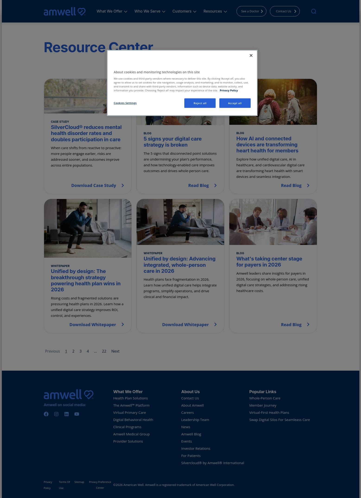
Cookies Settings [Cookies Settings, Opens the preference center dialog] (125, 103)
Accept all (235, 103)
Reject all (200, 103)
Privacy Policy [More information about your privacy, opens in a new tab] (229, 90)
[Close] (251, 55)
